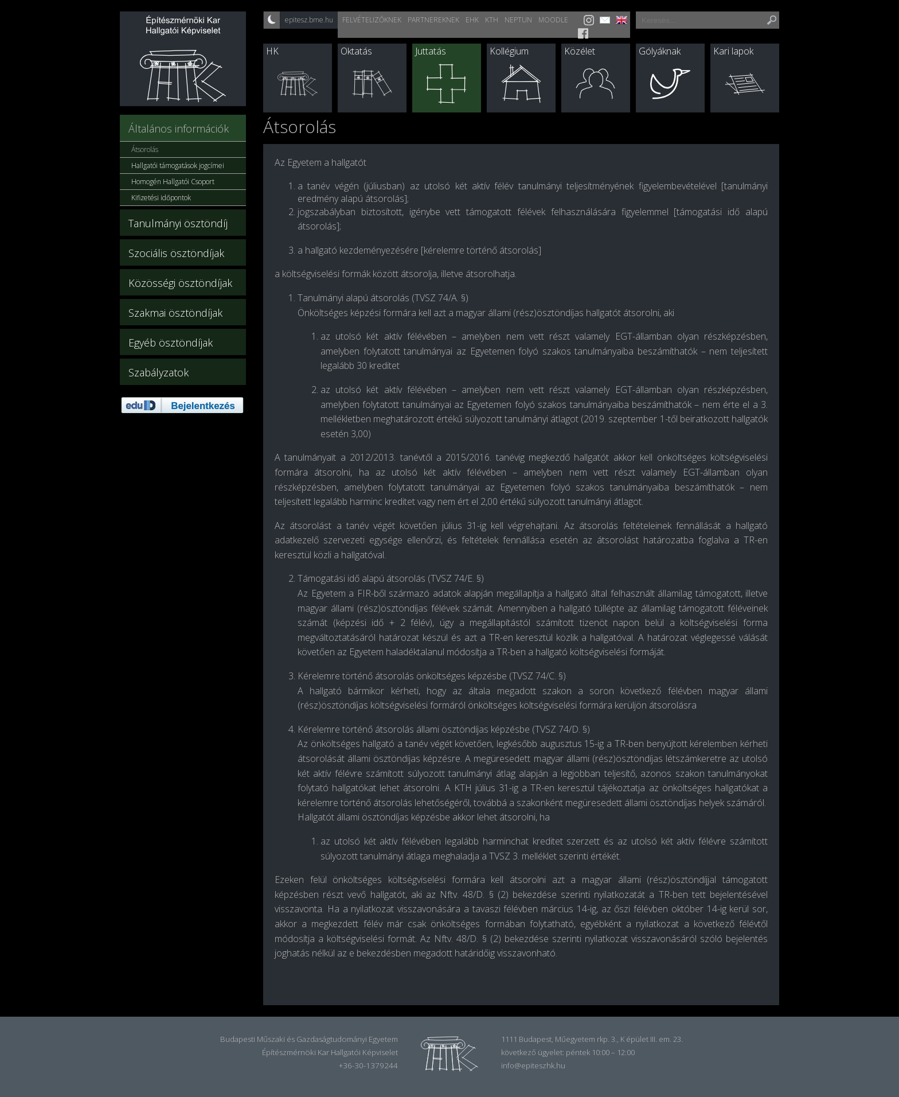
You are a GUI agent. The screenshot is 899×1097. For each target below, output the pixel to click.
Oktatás (356, 51)
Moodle (553, 20)
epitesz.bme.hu (309, 20)
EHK (472, 20)
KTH (491, 20)
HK (272, 51)
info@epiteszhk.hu (533, 1065)
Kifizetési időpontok (161, 198)
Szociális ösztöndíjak (176, 253)
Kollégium (509, 51)
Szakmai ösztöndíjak (175, 313)
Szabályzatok (158, 372)
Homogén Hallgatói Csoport (172, 181)
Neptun (518, 20)
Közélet (579, 51)
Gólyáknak (660, 51)
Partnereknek (433, 20)
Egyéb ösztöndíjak (170, 342)
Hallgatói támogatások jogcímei (177, 165)
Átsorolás (144, 149)
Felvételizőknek (371, 20)
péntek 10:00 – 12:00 (600, 1052)
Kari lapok (733, 51)
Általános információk (178, 128)
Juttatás (430, 51)
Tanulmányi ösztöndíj (178, 223)
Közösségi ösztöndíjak (180, 283)
